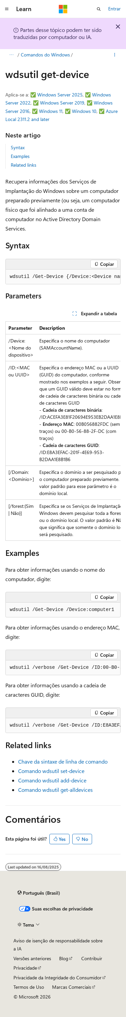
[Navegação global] (6, 9)
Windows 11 (50, 111)
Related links (23, 165)
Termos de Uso (28, 987)
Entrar (114, 8)
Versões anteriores (32, 958)
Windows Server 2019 (62, 102)
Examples (20, 156)
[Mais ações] (115, 54)
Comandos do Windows (45, 54)
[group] (63, 277)
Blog (63, 958)
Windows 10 (84, 111)
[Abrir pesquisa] (99, 9)
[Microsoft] (63, 9)
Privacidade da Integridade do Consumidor (57, 977)
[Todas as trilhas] (11, 54)
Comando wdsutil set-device (51, 770)
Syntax (18, 147)
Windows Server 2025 (60, 94)
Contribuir (91, 958)
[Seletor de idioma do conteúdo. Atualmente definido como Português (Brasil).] (38, 892)
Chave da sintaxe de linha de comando (63, 761)
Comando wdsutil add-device (52, 780)
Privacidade (25, 968)
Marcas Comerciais (71, 987)
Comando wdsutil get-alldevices (55, 789)
